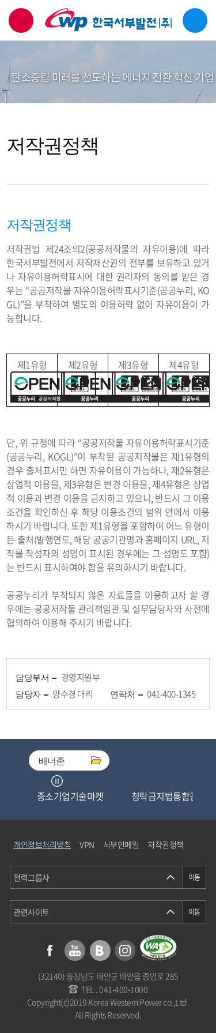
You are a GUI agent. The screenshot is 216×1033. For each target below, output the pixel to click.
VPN (86, 844)
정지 (57, 781)
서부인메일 (121, 844)
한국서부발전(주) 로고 (108, 20)
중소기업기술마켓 (70, 796)
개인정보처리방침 (42, 844)
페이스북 (50, 950)
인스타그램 (125, 950)
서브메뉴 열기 (190, 86)
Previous (42, 781)
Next (71, 781)
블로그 (100, 950)
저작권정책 (165, 844)
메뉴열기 (195, 20)
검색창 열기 (21, 20)
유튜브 (75, 950)
